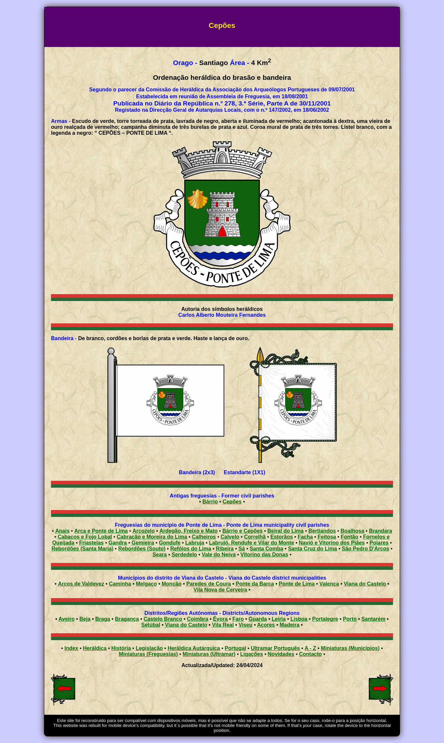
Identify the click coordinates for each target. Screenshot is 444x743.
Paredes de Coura (208, 584)
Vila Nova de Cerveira (220, 589)
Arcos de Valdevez (81, 584)
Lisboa (298, 619)
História (121, 648)
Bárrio (210, 501)
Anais (62, 531)
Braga (102, 619)
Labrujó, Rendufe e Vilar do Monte (251, 543)
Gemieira (143, 543)
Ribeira (224, 548)
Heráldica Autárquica (193, 648)
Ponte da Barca (255, 584)
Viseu (245, 625)
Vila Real (222, 625)
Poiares (378, 543)
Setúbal (150, 625)
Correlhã (255, 537)
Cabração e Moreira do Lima (152, 537)
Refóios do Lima (190, 548)
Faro (238, 619)
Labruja (194, 543)
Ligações (251, 654)
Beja (85, 619)
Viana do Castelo (365, 584)
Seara (159, 554)
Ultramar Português (275, 648)
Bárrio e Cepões (242, 531)
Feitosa (327, 537)
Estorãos (281, 537)
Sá (241, 548)
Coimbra (197, 619)
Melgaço (146, 584)
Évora (220, 619)
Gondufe (170, 543)
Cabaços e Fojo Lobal (85, 537)
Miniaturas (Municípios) (350, 648)
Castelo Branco (163, 619)
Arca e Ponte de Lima (101, 531)
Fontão (349, 537)
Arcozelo (144, 531)
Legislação (149, 648)
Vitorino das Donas (264, 554)
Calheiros (204, 537)
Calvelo (230, 537)
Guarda (258, 619)
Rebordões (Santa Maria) (82, 548)
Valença (329, 584)
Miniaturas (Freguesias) (148, 654)
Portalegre (325, 619)
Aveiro (66, 619)
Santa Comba (266, 548)
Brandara (380, 531)
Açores (266, 625)
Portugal (235, 648)
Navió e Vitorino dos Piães (332, 543)
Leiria (279, 619)
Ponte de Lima (297, 584)
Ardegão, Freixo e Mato (189, 531)
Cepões (232, 501)
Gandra (117, 543)
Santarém (373, 619)
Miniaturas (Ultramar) (209, 654)
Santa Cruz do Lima (312, 548)
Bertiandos (322, 531)
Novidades (281, 654)
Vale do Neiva (218, 554)
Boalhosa (352, 531)
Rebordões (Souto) (142, 548)
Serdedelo (184, 554)
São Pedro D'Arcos (365, 548)
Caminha (120, 584)
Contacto (310, 654)
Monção (171, 584)
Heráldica (95, 648)
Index (71, 648)
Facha (305, 537)
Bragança (127, 619)
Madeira (289, 625)
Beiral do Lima (285, 531)
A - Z (310, 648)
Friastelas (91, 543)
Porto (350, 619)
